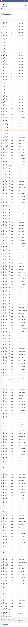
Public (6, 6)
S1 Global (13, 619)
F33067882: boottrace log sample (7, 14)
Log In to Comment (4, 624)
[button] (27, 1)
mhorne (7, 8)
